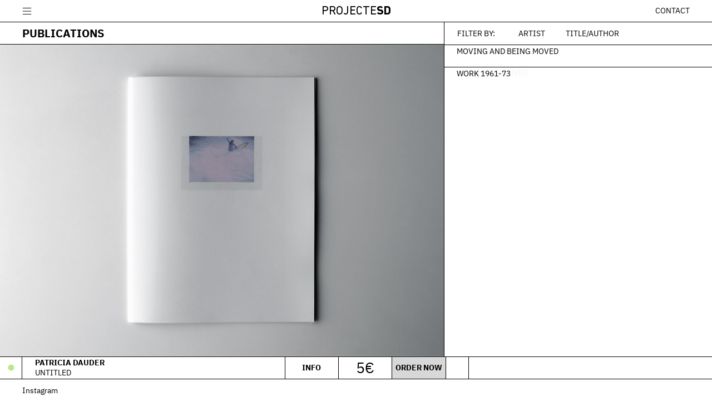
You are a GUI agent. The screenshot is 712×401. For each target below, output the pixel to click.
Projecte (356, 11)
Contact (672, 11)
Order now (418, 367)
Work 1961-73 (485, 73)
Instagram (40, 390)
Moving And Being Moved (509, 51)
